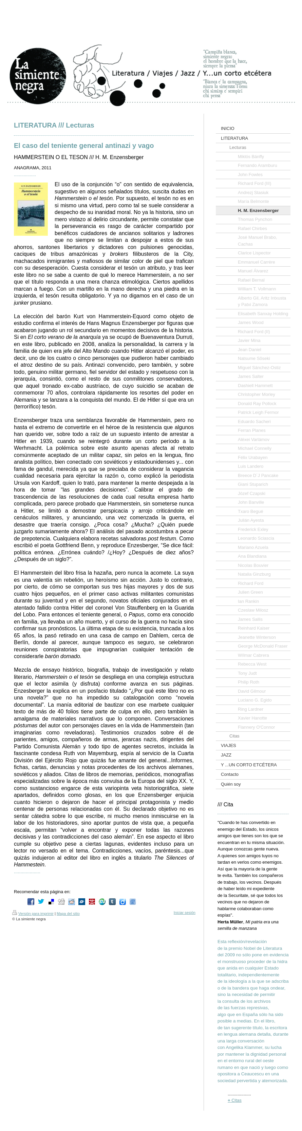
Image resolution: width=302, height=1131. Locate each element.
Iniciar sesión (184, 912)
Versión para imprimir (33, 914)
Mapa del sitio (68, 914)
